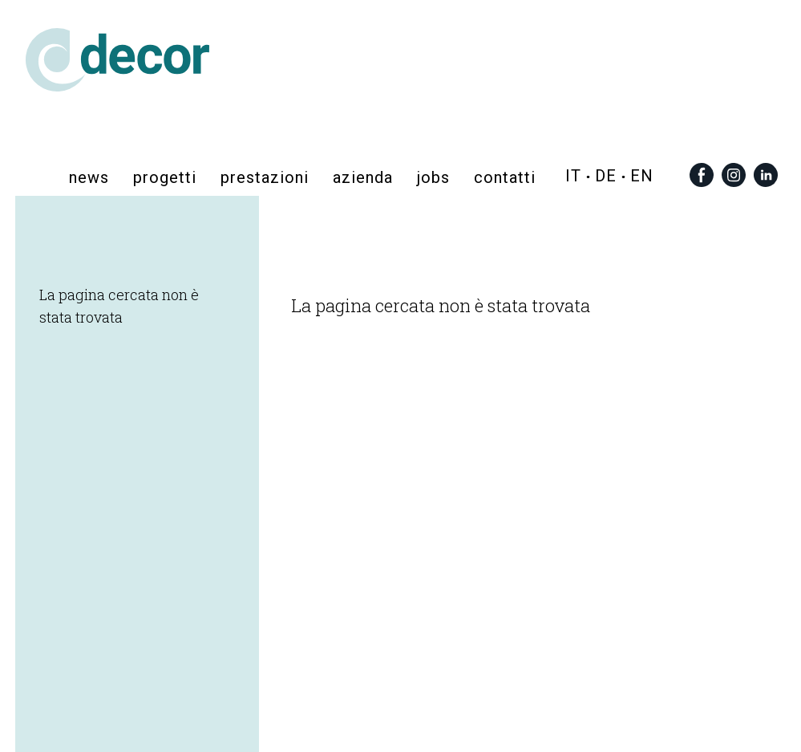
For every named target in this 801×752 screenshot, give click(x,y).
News (89, 176)
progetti (164, 176)
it (573, 175)
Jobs (433, 176)
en (641, 175)
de (606, 175)
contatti (505, 176)
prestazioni (264, 176)
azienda (363, 176)
